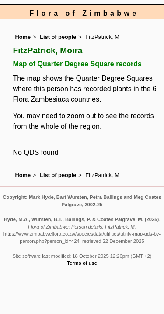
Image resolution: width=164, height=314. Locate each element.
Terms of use (82, 263)
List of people (58, 37)
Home (23, 37)
